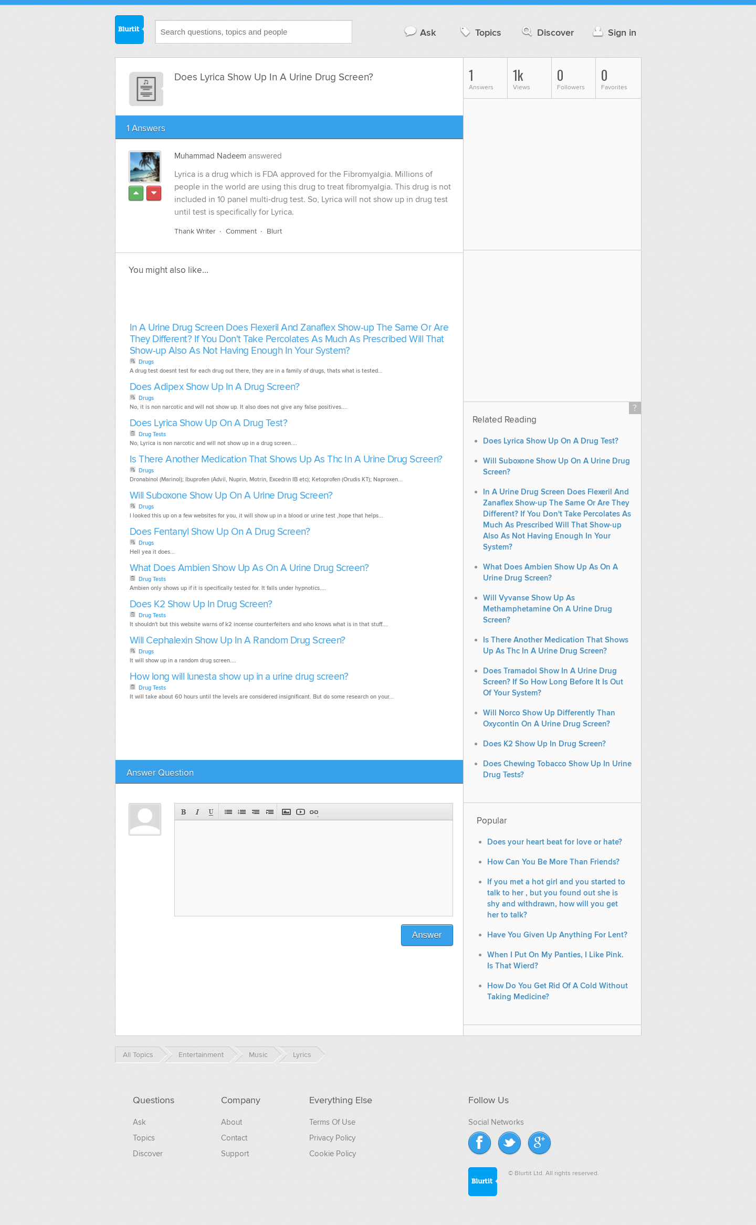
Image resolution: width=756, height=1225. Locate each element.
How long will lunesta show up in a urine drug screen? (239, 677)
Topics (479, 32)
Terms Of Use (332, 1122)
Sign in (613, 32)
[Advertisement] (248, 302)
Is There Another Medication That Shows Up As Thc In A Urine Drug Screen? (286, 459)
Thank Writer (195, 231)
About (231, 1122)
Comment (241, 231)
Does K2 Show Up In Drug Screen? (201, 604)
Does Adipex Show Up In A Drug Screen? (215, 387)
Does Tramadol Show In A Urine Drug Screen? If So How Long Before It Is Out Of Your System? (553, 682)
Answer (427, 935)
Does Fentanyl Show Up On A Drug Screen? (220, 532)
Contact (234, 1138)
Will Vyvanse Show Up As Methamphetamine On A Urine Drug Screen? (547, 609)
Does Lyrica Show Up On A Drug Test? (209, 423)
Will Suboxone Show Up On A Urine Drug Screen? (231, 496)
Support (235, 1153)
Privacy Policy (332, 1138)
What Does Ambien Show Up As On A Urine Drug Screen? (249, 568)
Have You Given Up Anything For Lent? (557, 935)
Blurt (274, 231)
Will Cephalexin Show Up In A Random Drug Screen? (237, 641)
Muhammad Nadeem (210, 156)
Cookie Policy (332, 1153)
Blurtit (129, 31)
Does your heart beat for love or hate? (554, 842)
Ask (419, 32)
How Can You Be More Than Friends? (553, 862)
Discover (547, 32)
